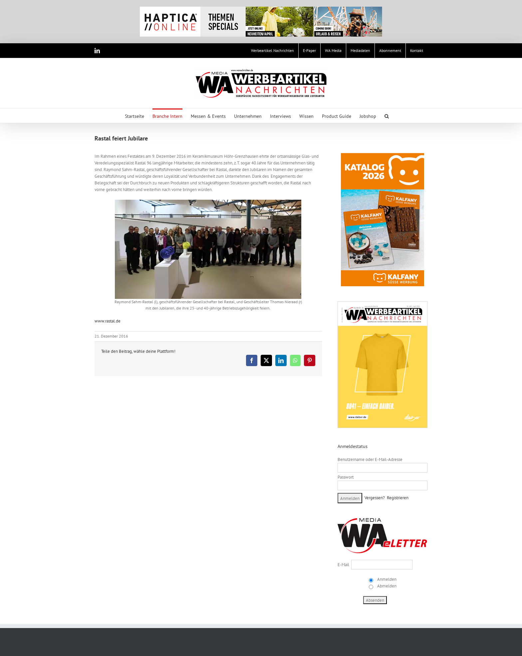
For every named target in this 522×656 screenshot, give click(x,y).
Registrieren (397, 498)
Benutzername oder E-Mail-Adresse (370, 459)
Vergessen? (375, 498)
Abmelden (386, 586)
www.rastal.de (108, 321)
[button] (387, 116)
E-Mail (343, 564)
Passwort (346, 477)
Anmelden (386, 579)
